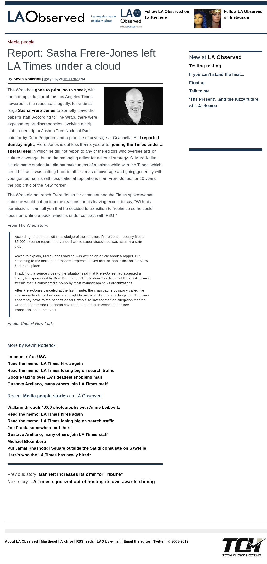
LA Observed (225, 57)
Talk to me (199, 91)
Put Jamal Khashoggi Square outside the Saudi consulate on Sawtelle (77, 448)
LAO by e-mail (108, 541)
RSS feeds (85, 541)
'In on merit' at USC (27, 357)
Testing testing (205, 65)
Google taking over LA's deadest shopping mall (55, 377)
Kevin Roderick (27, 79)
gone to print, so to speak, (61, 90)
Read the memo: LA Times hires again (45, 363)
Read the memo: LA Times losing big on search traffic (61, 370)
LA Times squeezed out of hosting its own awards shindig (93, 481)
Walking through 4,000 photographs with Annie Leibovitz (64, 407)
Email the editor (137, 541)
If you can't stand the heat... (216, 74)
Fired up (197, 82)
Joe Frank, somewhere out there (39, 427)
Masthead (49, 541)
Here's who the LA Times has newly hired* (49, 455)
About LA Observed (21, 541)
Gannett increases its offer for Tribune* (81, 474)
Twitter (159, 541)
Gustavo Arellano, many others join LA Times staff (58, 384)
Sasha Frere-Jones (36, 110)
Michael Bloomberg (27, 441)
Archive (66, 541)
